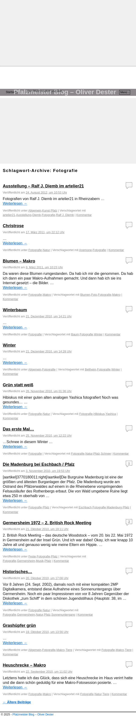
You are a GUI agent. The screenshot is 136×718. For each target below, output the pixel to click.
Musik (40, 561)
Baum (75, 334)
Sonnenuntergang (63, 614)
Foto (94, 294)
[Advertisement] (68, 32)
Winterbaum (15, 310)
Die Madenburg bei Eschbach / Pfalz (39, 464)
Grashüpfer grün (19, 625)
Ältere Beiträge (17, 702)
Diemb (36, 215)
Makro (47, 294)
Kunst (46, 210)
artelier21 (9, 215)
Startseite (12, 92)
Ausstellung (23, 215)
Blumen (85, 294)
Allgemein (34, 210)
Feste (32, 556)
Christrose (13, 225)
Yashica (110, 414)
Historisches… (17, 571)
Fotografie (48, 215)
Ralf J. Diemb (65, 215)
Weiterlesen (15, 203)
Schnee (106, 453)
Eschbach (85, 507)
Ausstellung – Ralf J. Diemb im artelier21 (43, 186)
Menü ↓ (124, 92)
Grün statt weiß (18, 385)
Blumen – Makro (19, 261)
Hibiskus (99, 414)
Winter (98, 334)
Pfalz (54, 210)
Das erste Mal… (18, 429)
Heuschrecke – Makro (24, 665)
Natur (46, 250)
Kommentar (10, 512)
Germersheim (26, 561)
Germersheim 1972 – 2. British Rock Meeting (47, 523)
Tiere (68, 650)
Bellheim (90, 369)
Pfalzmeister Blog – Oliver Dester (65, 92)
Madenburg (114, 507)
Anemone (85, 250)
